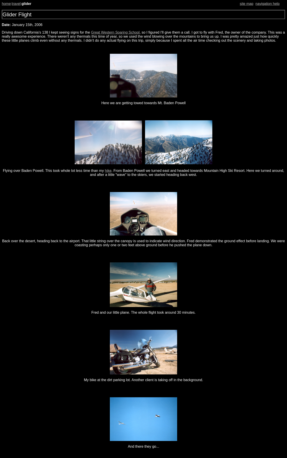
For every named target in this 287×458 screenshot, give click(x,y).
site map (246, 4)
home (6, 4)
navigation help (267, 4)
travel (16, 4)
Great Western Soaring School (115, 32)
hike (108, 171)
